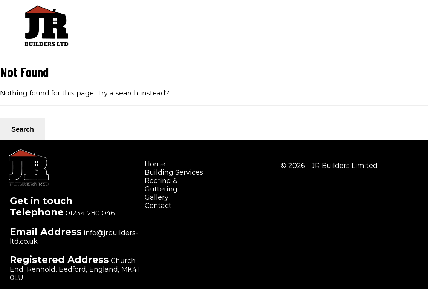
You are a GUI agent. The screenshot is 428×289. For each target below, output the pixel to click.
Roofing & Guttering (299, 16)
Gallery (356, 16)
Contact (394, 16)
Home (173, 16)
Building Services (225, 16)
